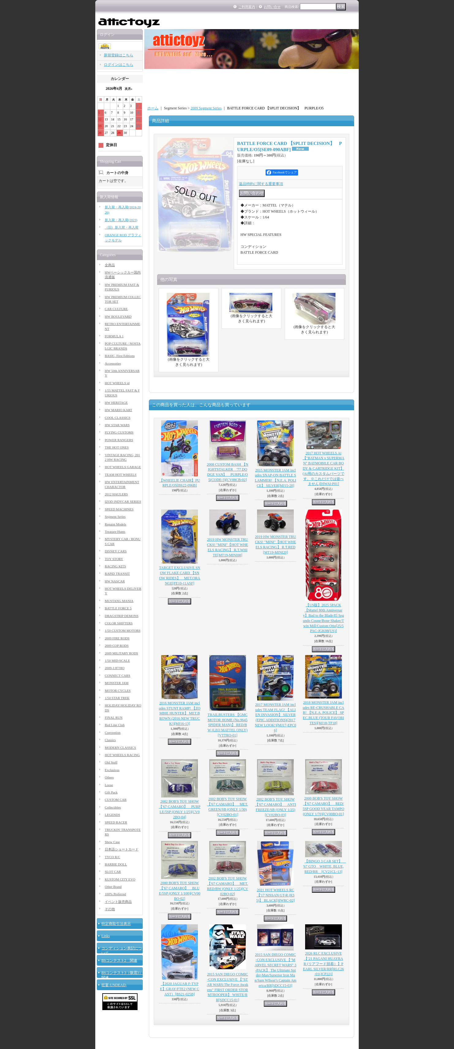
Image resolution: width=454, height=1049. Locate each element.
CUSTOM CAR (116, 799)
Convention (112, 732)
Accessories (113, 363)
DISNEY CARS (116, 551)
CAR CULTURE (116, 309)
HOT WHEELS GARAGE (123, 467)
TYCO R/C (112, 857)
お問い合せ (272, 7)
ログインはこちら (118, 64)
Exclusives (112, 770)
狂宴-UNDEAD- (114, 985)
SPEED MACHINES (119, 509)
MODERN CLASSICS (120, 747)
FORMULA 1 (114, 336)
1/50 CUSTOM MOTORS (122, 630)
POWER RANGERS (119, 440)
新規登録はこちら (118, 55)
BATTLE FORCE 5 (118, 608)
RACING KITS (115, 566)
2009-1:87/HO (114, 668)
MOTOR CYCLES (118, 690)
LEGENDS (112, 814)
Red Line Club (115, 725)
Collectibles (113, 807)
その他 (110, 909)
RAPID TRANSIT (117, 573)
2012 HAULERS (116, 494)
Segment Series (115, 516)
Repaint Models (115, 524)
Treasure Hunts (115, 531)
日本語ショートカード (121, 849)
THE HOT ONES (117, 447)
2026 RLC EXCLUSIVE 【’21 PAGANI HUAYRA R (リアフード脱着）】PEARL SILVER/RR (323, 963)
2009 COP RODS (117, 645)
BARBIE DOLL (116, 864)
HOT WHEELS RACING (122, 755)
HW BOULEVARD (118, 316)
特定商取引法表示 (116, 924)
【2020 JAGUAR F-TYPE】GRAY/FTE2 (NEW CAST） (179, 989)
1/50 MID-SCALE (117, 660)
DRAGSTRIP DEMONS (121, 616)
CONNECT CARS (117, 675)
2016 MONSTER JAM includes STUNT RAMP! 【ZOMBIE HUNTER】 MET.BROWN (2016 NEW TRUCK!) (179, 713)
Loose (109, 785)
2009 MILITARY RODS (121, 653)
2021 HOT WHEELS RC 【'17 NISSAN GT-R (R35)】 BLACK (275, 895)
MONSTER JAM (116, 683)
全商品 (110, 265)
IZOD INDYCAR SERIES (123, 501)
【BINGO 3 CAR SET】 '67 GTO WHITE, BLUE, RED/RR (324, 866)
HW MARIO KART (118, 410)
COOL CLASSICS (118, 417)
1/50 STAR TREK (117, 698)
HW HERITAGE (116, 402)
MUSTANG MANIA (119, 601)
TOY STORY (114, 559)
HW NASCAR (115, 581)
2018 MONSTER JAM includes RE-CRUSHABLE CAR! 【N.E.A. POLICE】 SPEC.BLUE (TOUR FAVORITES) (323, 712)
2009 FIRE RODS (117, 638)
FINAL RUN (114, 717)
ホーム (152, 108)
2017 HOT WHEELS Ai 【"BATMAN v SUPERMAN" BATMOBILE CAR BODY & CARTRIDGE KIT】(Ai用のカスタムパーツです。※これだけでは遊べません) (323, 468)
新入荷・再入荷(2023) (121, 220)
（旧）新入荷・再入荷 (121, 227)
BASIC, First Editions (120, 356)
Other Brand (113, 886)
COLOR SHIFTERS (119, 623)
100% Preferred (115, 894)
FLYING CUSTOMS (119, 432)
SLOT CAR (113, 871)
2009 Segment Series (206, 108)
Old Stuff (111, 762)
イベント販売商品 (118, 901)
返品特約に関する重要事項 (261, 184)
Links (105, 936)
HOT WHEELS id (117, 383)
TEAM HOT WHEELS (120, 474)
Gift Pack (111, 792)
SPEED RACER (116, 822)
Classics (110, 740)
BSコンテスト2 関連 (119, 960)
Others (109, 777)
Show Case (112, 842)
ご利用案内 (246, 7)
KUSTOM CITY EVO (120, 879)
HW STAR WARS (117, 425)
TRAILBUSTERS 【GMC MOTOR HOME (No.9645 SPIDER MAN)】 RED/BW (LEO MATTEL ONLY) (228, 725)
